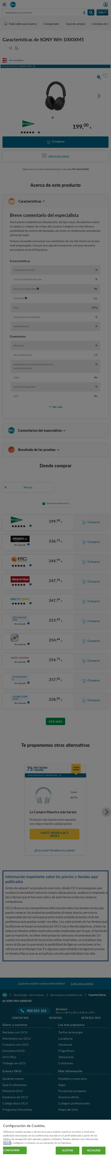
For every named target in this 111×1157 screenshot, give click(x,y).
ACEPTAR (67, 1150)
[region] (55, 1138)
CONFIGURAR (11, 1150)
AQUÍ (7, 1142)
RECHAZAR (93, 1150)
